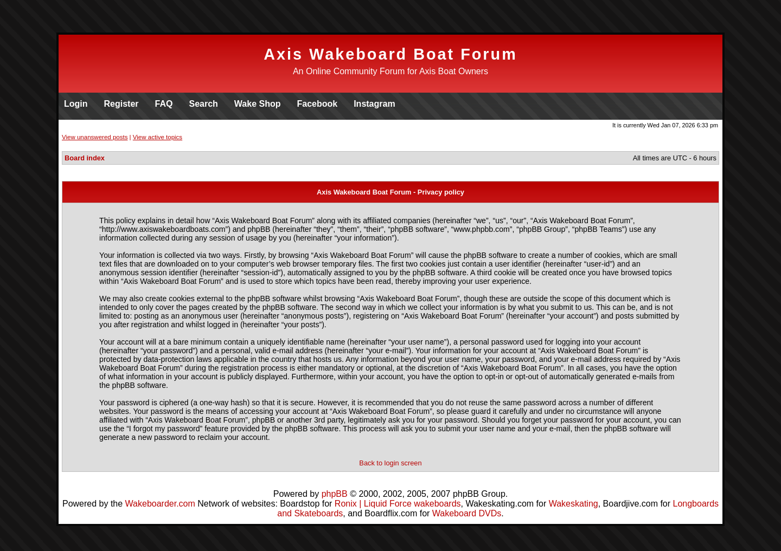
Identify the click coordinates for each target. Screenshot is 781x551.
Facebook (317, 103)
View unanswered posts (94, 137)
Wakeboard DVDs (466, 513)
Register (121, 103)
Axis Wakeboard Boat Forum (390, 54)
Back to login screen (390, 463)
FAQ (164, 103)
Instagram (374, 103)
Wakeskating (573, 503)
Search (203, 103)
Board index (85, 158)
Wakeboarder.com (160, 503)
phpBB (335, 493)
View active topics (157, 137)
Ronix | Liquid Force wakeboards (398, 503)
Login (76, 103)
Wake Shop (257, 103)
